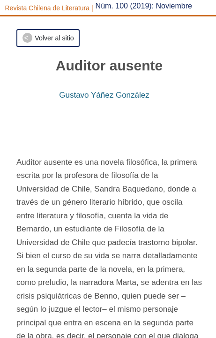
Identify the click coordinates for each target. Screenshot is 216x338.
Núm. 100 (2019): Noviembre (144, 6)
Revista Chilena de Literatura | (49, 8)
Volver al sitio (54, 38)
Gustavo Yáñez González (104, 95)
